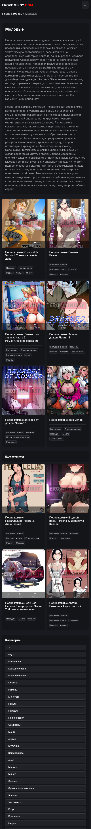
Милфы (9, 360)
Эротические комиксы (17, 437)
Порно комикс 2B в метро (66, 419)
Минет (29, 273)
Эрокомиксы (78, 351)
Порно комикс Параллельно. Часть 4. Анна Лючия (20, 521)
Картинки (65, 538)
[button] (85, 5)
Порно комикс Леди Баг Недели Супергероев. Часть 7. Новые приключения (23, 606)
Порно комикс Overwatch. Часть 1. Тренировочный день (22, 255)
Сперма (64, 274)
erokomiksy (17, 5)
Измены (74, 347)
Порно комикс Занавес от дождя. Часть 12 (22, 421)
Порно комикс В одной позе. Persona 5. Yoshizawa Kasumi (66, 521)
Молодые (11, 442)
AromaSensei (56, 438)
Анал (28, 355)
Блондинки (11, 350)
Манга (9, 273)
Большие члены (58, 269)
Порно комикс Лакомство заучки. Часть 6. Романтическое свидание (22, 337)
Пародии (10, 268)
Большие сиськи (58, 264)
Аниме (19, 273)
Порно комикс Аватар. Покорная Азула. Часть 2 (65, 604)
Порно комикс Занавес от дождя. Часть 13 (66, 336)
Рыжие (53, 538)
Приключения (25, 268)
